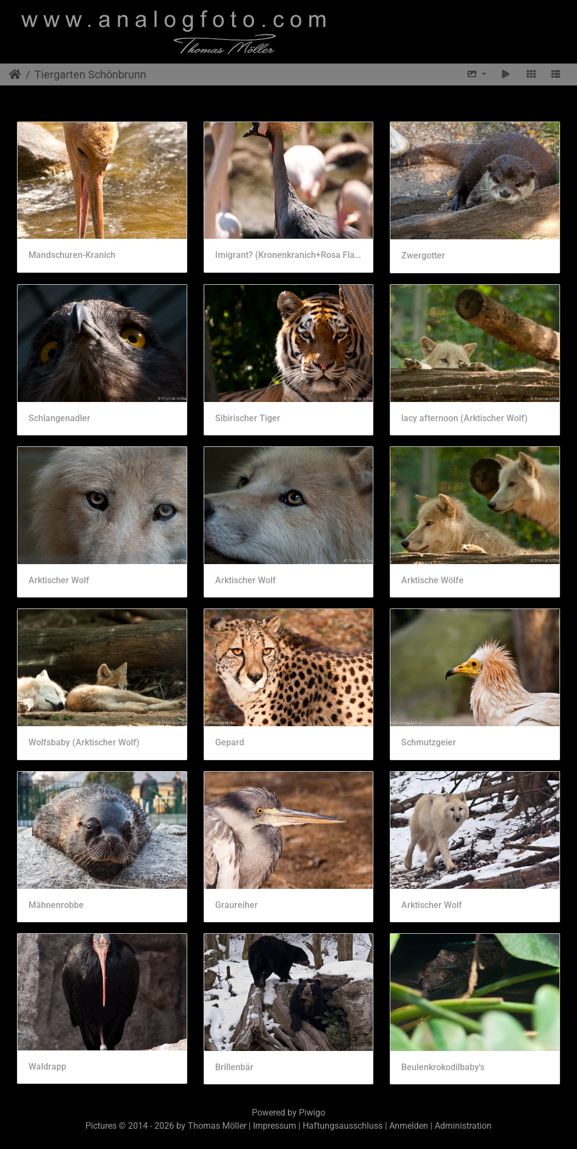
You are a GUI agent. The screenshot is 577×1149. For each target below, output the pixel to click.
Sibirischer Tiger (247, 418)
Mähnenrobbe (56, 905)
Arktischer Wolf (58, 580)
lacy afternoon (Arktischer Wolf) (464, 418)
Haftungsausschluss (343, 1126)
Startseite (15, 74)
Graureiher (236, 905)
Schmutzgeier (428, 742)
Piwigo (312, 1112)
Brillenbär (234, 1067)
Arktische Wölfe (432, 580)
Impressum (274, 1126)
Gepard (229, 742)
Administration (463, 1126)
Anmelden (408, 1126)
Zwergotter (423, 255)
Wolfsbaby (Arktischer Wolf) (84, 742)
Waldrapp (47, 1066)
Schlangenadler (59, 418)
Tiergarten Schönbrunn (90, 74)
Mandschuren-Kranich (72, 255)
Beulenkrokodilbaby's (442, 1067)
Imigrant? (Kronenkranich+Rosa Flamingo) (288, 255)
